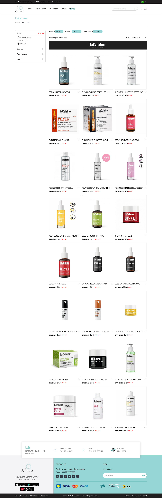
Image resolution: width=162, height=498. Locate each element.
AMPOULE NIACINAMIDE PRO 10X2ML (95, 140)
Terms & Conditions (31, 496)
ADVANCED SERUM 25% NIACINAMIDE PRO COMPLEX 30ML (96, 188)
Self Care (77, 31)
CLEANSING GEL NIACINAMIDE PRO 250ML (129, 92)
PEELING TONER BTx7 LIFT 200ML (61, 188)
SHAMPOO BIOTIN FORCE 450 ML (93, 427)
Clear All (41, 33)
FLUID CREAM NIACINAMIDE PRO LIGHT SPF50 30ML (63, 332)
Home (29, 8)
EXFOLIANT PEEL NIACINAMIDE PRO (94, 284)
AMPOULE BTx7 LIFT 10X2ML (59, 140)
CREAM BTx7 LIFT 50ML (123, 236)
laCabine (98, 31)
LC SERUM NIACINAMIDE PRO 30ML (127, 284)
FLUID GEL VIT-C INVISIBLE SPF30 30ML (96, 332)
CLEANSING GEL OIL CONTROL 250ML (128, 380)
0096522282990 (68, 472)
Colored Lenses (40, 8)
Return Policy (43, 496)
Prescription (53, 8)
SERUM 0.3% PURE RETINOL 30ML (127, 140)
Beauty (63, 8)
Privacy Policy (19, 496)
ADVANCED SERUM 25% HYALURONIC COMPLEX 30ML (63, 236)
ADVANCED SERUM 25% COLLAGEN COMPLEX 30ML (129, 188)
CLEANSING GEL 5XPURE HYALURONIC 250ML (96, 92)
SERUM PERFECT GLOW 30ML (59, 92)
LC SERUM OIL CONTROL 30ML (93, 236)
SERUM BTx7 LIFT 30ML (57, 284)
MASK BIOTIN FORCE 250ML (59, 427)
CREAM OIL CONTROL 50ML (58, 380)
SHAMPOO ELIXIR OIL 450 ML (125, 427)
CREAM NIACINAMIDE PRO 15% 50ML (95, 380)
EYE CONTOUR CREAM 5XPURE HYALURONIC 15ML (129, 332)
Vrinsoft (144, 496)
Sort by (126, 37)
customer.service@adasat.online (73, 469)
